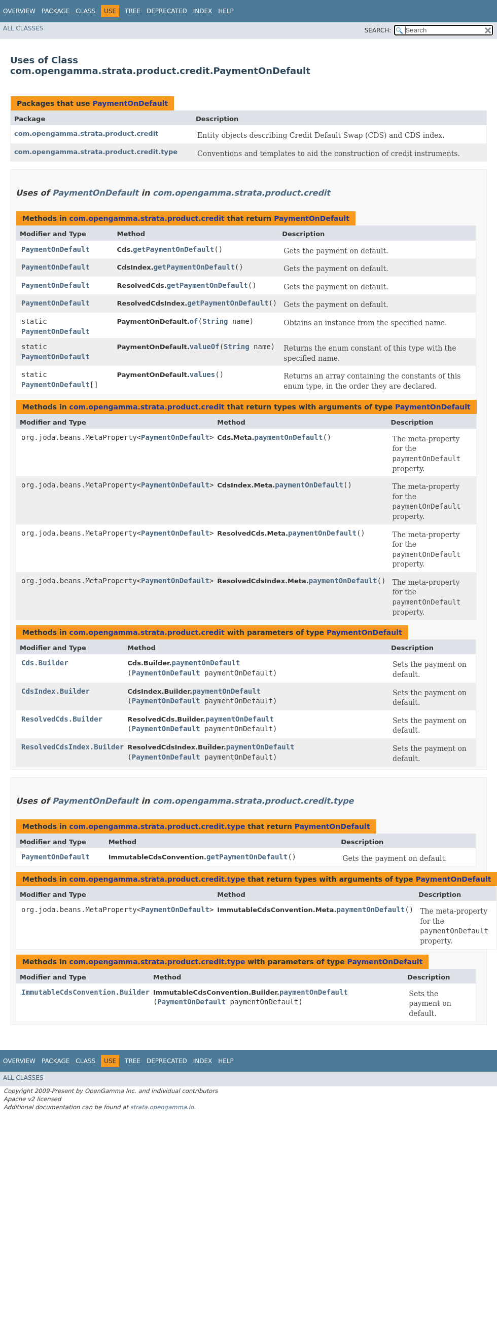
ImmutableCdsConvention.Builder (85, 992)
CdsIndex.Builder (55, 691)
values (203, 374)
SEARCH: (378, 30)
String (215, 321)
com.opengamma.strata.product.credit (86, 133)
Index (202, 11)
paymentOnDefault (289, 437)
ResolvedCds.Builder (61, 719)
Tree (132, 11)
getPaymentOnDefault (173, 249)
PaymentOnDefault (130, 103)
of (194, 321)
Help (226, 11)
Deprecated (167, 11)
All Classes (23, 28)
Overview (19, 11)
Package (55, 11)
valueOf (205, 347)
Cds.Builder (44, 663)
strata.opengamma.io (162, 1107)
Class (85, 11)
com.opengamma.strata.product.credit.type (96, 152)
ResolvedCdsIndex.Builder (72, 747)
